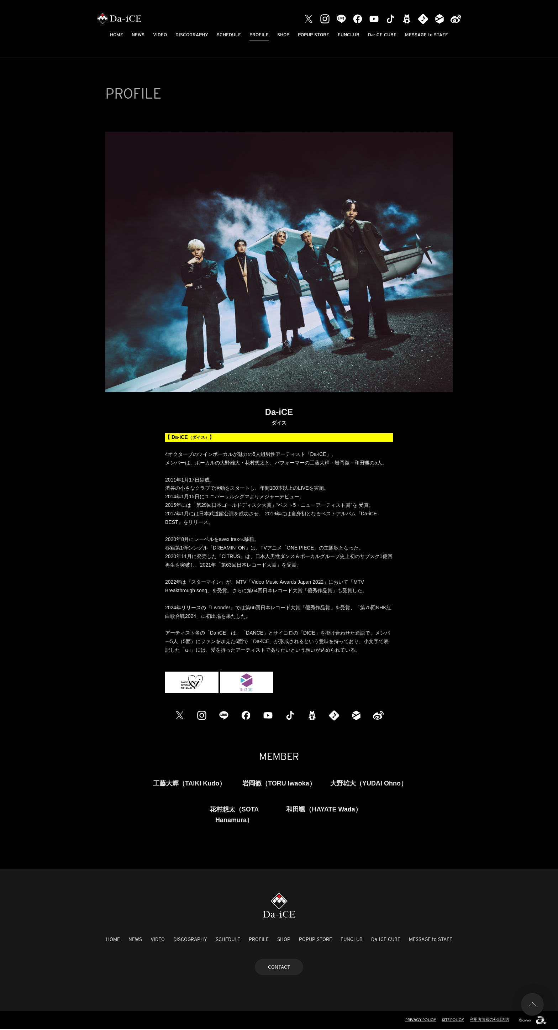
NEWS (138, 34)
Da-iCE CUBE (382, 34)
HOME (116, 34)
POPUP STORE (313, 34)
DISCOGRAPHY (191, 34)
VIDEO (160, 34)
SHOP (283, 34)
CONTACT (279, 967)
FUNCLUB (348, 34)
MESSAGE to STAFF (426, 34)
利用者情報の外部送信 (489, 1019)
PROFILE (259, 34)
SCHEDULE (229, 34)
